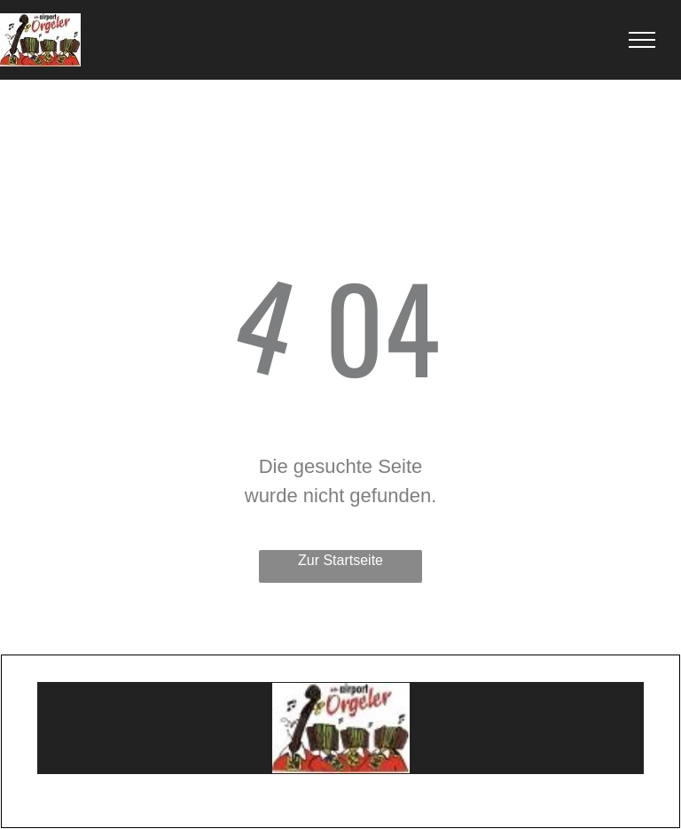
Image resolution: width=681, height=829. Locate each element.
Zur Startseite (340, 560)
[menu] (642, 40)
